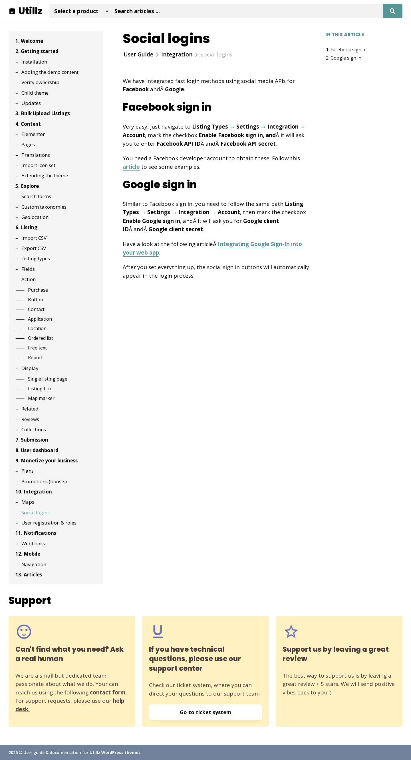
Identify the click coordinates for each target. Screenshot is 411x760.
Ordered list (40, 338)
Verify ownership (40, 82)
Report (35, 357)
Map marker (41, 398)
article (131, 166)
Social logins (35, 512)
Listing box (40, 388)
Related (30, 408)
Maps (27, 502)
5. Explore (27, 186)
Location (37, 328)
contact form (108, 692)
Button (35, 299)
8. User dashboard (37, 450)
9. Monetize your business (46, 460)
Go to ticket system (205, 712)
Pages (28, 144)
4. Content (28, 124)
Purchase (38, 290)
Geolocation (35, 217)
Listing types (35, 258)
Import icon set (38, 165)
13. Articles (28, 574)
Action (28, 279)
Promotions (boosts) (44, 481)
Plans (27, 471)
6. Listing (26, 227)
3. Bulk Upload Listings (42, 113)
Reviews (30, 419)
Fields (28, 269)
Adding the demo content (49, 72)
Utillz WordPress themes (115, 752)
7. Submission (31, 439)
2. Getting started (37, 51)
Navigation (33, 564)
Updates (31, 103)
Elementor (33, 134)
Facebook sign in (348, 49)
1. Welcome (29, 41)
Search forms (36, 196)
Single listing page (47, 379)
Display (30, 368)
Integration (176, 54)
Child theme (35, 93)
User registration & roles (48, 522)
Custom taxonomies (44, 207)
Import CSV (34, 238)
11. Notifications (35, 533)
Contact (36, 309)
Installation (34, 61)
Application (40, 319)
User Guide (138, 54)
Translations (35, 155)
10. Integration (33, 491)
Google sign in (346, 58)
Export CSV (33, 248)
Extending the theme (44, 175)
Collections (33, 429)
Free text (37, 348)
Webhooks (33, 543)
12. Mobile (27, 553)
